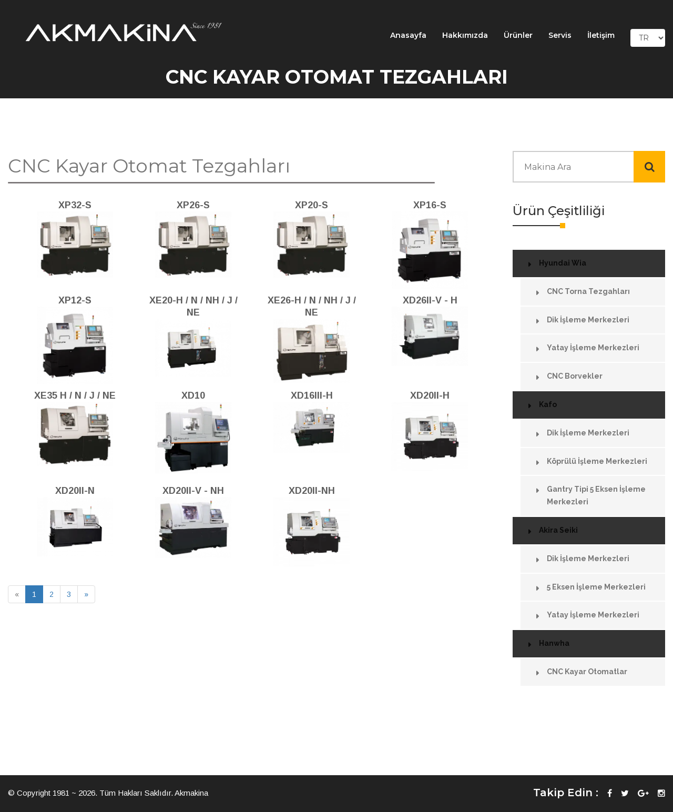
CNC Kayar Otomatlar (587, 671)
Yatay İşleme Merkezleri (593, 347)
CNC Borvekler (575, 376)
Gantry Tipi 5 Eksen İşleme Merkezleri (596, 495)
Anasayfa (408, 35)
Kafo (548, 404)
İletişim (601, 35)
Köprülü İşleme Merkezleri (597, 461)
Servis (560, 35)
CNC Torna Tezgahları (588, 291)
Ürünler (518, 35)
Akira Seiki (558, 530)
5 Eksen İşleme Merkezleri (596, 587)
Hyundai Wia (562, 263)
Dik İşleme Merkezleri (588, 320)
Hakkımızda (465, 35)
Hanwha (554, 643)
